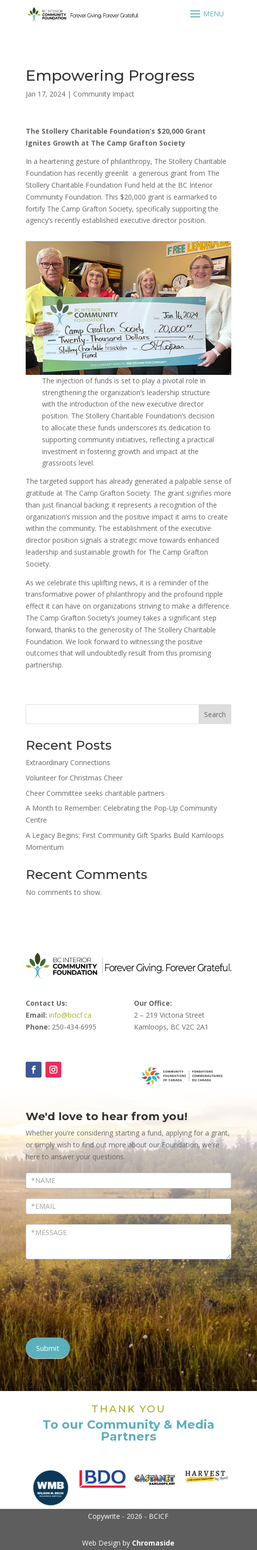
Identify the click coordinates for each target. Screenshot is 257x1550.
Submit (47, 1348)
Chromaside (153, 1543)
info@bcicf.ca (70, 1015)
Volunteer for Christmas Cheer (74, 777)
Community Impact (103, 94)
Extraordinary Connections (68, 762)
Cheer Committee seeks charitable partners (95, 793)
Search (215, 714)
